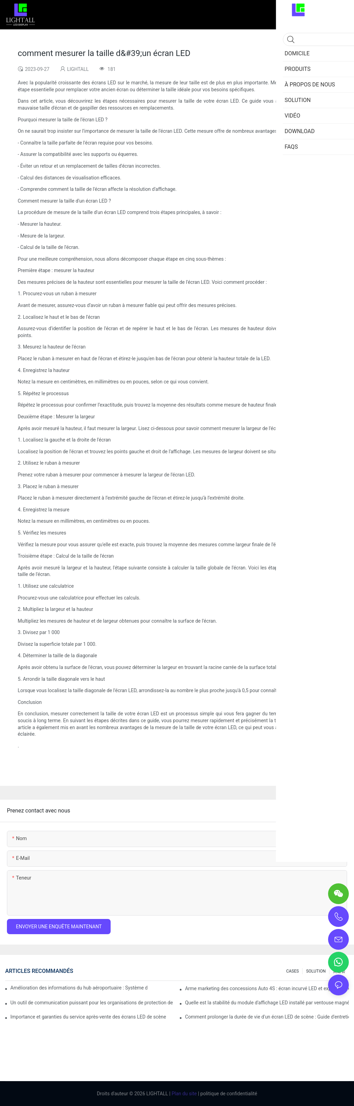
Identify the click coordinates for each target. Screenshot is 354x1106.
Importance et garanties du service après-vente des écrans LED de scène (88, 1017)
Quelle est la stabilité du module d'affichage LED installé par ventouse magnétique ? (267, 1002)
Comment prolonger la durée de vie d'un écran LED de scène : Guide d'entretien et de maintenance (267, 1017)
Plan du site (183, 1093)
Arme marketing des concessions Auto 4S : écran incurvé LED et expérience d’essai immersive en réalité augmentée (267, 988)
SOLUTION (316, 971)
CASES (292, 971)
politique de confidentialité (228, 1093)
